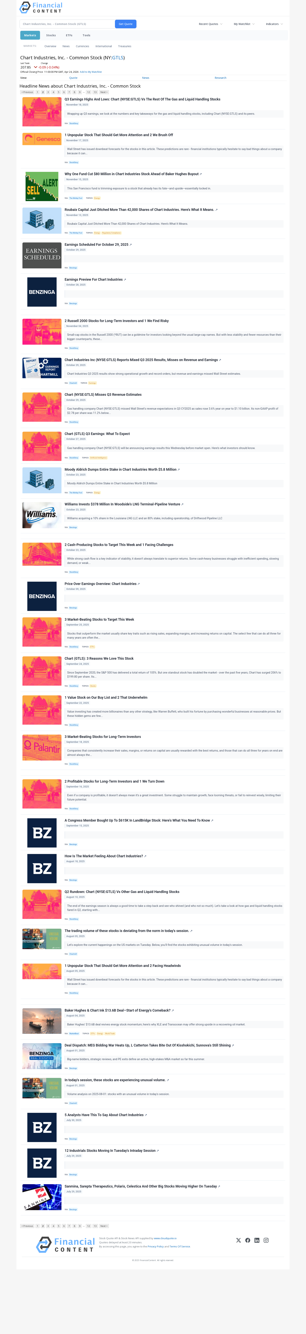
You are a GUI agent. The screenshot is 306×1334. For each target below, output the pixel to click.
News (66, 46)
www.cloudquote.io (165, 1303)
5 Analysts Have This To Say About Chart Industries (106, 1173)
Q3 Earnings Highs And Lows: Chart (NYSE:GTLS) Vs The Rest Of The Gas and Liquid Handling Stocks (143, 100)
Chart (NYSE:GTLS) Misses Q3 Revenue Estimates (103, 412)
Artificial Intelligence (100, 476)
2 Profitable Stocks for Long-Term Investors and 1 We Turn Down (115, 821)
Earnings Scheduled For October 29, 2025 (98, 252)
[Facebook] (248, 1309)
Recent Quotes (208, 24)
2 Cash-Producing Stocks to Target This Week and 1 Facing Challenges (119, 571)
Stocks (51, 35)
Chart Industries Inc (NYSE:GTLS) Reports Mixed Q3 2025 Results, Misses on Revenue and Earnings (143, 375)
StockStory (74, 124)
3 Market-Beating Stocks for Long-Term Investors (103, 772)
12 (88, 92)
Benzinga (74, 276)
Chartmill (74, 398)
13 (95, 92)
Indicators (272, 24)
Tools (86, 35)
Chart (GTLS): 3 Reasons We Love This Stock (99, 690)
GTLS (117, 57)
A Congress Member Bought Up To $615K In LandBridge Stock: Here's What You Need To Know (139, 862)
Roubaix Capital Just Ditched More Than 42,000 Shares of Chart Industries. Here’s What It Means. (141, 215)
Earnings (94, 398)
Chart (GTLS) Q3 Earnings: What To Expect (97, 453)
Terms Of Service (180, 1311)
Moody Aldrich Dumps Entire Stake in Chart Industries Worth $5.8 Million (122, 490)
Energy (99, 202)
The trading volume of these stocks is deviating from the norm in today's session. (129, 977)
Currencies (82, 46)
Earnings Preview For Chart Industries (95, 289)
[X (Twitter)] (239, 1309)
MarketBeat (75, 1086)
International (103, 46)
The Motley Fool (77, 202)
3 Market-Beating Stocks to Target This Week (100, 649)
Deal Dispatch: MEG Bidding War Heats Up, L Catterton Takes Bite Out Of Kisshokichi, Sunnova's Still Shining (150, 1099)
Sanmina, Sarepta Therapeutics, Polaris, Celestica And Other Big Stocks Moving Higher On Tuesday (143, 1248)
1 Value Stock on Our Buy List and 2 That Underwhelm (106, 731)
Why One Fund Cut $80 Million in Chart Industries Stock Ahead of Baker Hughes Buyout (133, 178)
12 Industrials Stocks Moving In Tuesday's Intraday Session (112, 1210)
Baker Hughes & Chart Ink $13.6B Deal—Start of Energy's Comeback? (119, 1063)
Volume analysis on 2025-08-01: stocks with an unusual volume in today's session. (119, 1150)
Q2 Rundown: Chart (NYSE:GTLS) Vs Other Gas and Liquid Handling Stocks (122, 936)
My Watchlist (242, 24)
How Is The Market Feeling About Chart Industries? (106, 899)
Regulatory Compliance (114, 239)
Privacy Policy (156, 1311)
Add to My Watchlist (96, 72)
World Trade (113, 1086)
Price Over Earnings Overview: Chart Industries (102, 612)
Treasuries (124, 46)
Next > (104, 92)
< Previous (27, 92)
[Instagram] (266, 1309)
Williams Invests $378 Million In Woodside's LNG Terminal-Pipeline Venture (124, 527)
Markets (30, 35)
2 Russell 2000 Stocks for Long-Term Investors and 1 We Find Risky (117, 334)
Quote (73, 78)
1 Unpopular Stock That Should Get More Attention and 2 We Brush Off (119, 137)
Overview (50, 46)
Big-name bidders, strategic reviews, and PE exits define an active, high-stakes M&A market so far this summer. (137, 1113)
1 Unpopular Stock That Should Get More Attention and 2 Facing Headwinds (123, 1014)
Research (220, 78)
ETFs (69, 35)
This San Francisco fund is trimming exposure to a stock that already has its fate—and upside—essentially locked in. (140, 192)
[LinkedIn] (257, 1309)
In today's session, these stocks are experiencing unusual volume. (117, 1136)
